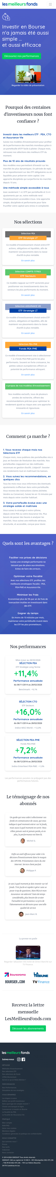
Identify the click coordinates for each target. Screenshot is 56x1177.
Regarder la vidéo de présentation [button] (28, 76)
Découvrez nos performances (21, 56)
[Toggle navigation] (50, 4)
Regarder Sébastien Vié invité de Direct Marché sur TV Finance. (28, 956)
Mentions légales (8, 1131)
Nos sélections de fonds (11, 1074)
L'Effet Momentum (9, 1077)
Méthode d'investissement (12, 1068)
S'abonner (6, 1150)
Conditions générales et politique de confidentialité (21, 1134)
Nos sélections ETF (9, 1071)
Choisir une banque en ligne (13, 1106)
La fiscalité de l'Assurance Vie (13, 1115)
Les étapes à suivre (9, 1098)
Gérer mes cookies (9, 1128)
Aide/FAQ (5, 1125)
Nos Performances (9, 1087)
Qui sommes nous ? (9, 1141)
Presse (4, 1144)
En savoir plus (28, 260)
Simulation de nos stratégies (13, 1090)
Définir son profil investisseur (13, 1101)
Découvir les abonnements (28, 1028)
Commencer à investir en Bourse (14, 1109)
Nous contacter (8, 1152)
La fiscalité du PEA (9, 1112)
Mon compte (7, 1123)
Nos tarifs (6, 1147)
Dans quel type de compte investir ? (16, 1104)
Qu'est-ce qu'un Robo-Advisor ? (14, 1080)
